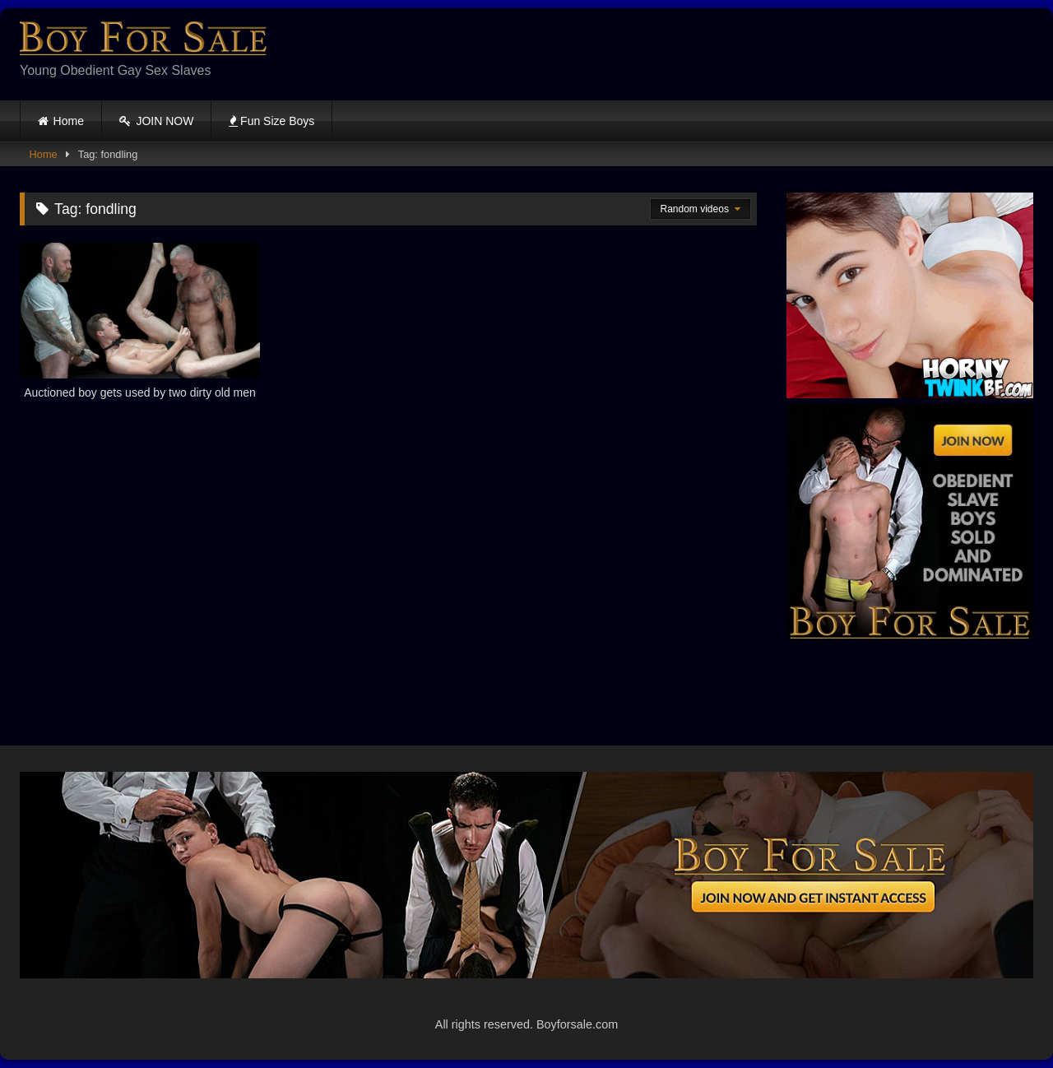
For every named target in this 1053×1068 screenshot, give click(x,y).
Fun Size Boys (271, 121)
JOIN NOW (156, 121)
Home (68, 121)
